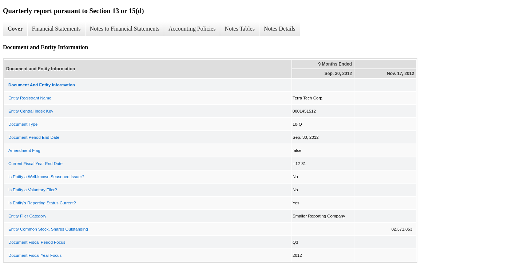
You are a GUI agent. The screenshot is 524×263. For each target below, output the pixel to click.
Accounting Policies (191, 28)
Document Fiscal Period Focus (37, 242)
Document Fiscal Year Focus (34, 255)
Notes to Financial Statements (125, 28)
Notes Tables (240, 28)
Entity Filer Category (27, 216)
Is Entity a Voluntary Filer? (32, 190)
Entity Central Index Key (30, 111)
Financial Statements (56, 28)
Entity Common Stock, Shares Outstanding (48, 229)
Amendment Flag (24, 150)
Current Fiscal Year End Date (35, 163)
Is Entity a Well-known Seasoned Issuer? (46, 176)
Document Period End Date (33, 137)
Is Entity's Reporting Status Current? (42, 203)
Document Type (22, 124)
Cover (15, 28)
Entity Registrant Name (29, 98)
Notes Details (279, 28)
